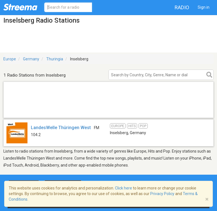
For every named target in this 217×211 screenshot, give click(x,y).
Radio (182, 7)
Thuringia (54, 59)
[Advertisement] (108, 110)
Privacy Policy (162, 193)
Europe (9, 59)
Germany (31, 59)
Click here (123, 188)
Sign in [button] (203, 7)
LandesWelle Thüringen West (61, 127)
